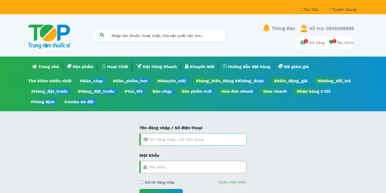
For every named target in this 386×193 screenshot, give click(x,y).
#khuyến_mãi (171, 80)
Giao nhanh (275, 91)
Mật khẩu (149, 155)
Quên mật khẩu (232, 182)
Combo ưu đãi (79, 101)
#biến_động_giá (290, 80)
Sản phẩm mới (197, 91)
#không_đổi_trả (334, 80)
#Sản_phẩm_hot (130, 80)
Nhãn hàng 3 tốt (314, 91)
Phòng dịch (42, 101)
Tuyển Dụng (343, 9)
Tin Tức (310, 9)
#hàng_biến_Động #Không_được (230, 80)
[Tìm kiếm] (101, 34)
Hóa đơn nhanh (237, 91)
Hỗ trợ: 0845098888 (331, 28)
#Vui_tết (133, 91)
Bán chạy (162, 91)
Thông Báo (283, 28)
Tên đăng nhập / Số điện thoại (170, 127)
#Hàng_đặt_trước (49, 91)
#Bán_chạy (91, 80)
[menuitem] (45, 67)
